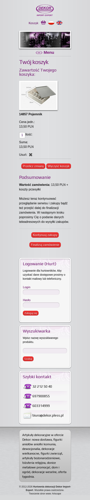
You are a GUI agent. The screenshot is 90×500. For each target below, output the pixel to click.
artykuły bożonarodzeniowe (41, 458)
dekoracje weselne (44, 472)
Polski (51, 23)
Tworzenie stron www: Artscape (45, 493)
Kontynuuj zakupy (45, 235)
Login (26, 287)
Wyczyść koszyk (58, 166)
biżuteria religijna (33, 463)
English (59, 23)
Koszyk (33, 23)
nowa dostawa (42, 439)
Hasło (27, 300)
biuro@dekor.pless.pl (48, 415)
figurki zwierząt (51, 453)
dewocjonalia (31, 449)
